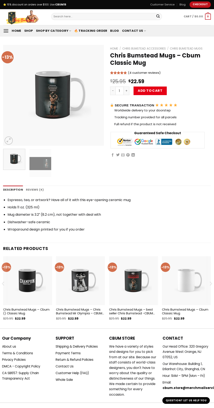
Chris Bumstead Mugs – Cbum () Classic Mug (26, 311)
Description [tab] (13, 189)
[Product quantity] (119, 91)
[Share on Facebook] (112, 155)
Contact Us (134, 31)
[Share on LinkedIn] (133, 155)
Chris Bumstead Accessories (144, 49)
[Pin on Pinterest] (128, 155)
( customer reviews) (144, 73)
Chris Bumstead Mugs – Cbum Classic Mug (185, 311)
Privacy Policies (14, 359)
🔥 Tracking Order (90, 31)
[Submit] (158, 16)
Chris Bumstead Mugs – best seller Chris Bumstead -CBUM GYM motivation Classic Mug (131, 311)
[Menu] (6, 30)
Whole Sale (64, 379)
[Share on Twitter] (118, 155)
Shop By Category (53, 31)
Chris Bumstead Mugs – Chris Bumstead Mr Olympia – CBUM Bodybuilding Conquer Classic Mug (79, 311)
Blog (183, 4)
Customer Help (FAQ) (72, 373)
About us (9, 346)
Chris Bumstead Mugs (186, 49)
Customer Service (162, 4)
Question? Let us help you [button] (186, 400)
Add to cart (150, 90)
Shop (28, 31)
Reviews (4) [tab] (35, 189)
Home (16, 31)
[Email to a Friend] (123, 155)
